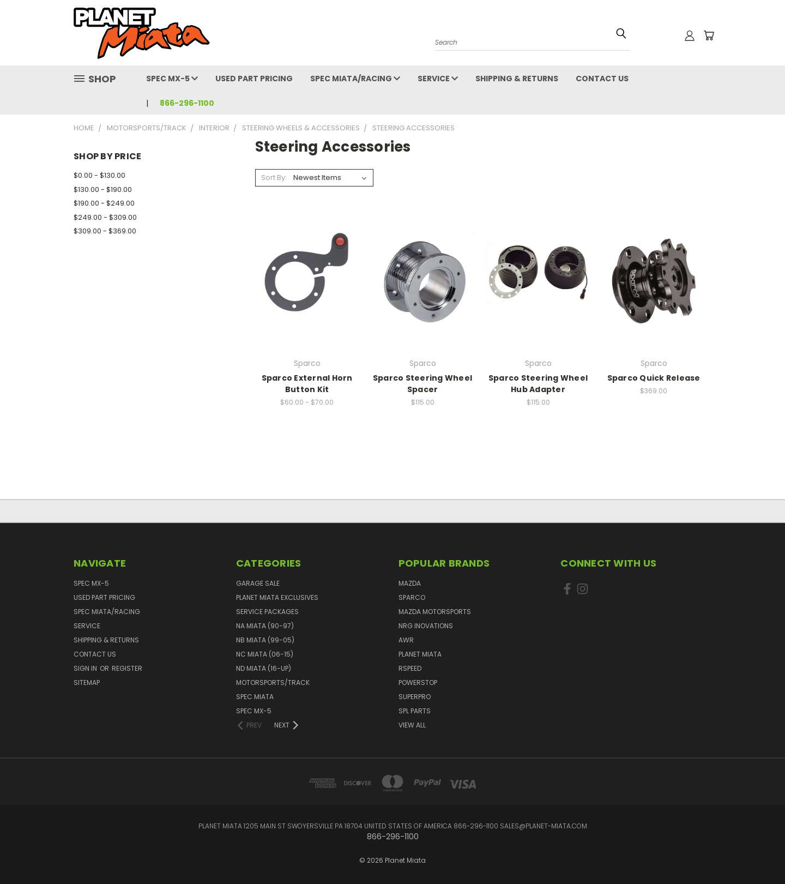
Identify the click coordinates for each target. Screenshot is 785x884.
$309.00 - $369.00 (105, 231)
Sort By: (274, 177)
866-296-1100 (187, 103)
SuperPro (414, 696)
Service (438, 78)
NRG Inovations (425, 625)
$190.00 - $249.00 (104, 203)
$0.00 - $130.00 (99, 175)
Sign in (86, 668)
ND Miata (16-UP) (263, 668)
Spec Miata (255, 696)
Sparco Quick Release (654, 377)
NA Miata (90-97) (265, 625)
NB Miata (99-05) (265, 640)
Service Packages (267, 611)
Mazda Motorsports (434, 611)
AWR (406, 640)
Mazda (409, 583)
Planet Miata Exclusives (277, 597)
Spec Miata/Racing (355, 78)
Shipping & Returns (516, 78)
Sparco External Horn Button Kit (307, 383)
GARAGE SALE (258, 583)
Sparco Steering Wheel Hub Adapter (538, 383)
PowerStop (417, 682)
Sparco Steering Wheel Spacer (422, 383)
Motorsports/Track (273, 682)
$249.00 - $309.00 (105, 217)
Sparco (411, 597)
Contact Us (602, 78)
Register (127, 668)
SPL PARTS (414, 710)
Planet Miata (420, 654)
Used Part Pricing (254, 78)
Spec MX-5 (172, 78)
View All (412, 725)
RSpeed (409, 668)
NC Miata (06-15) (264, 654)
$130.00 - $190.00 (103, 189)
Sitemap (87, 682)
